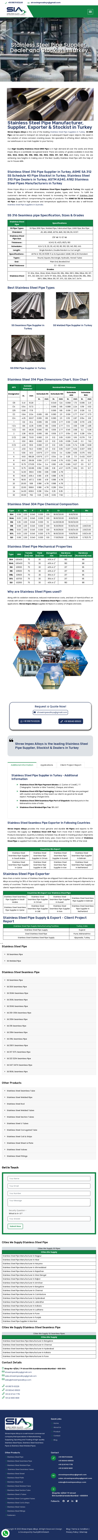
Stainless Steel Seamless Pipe (19, 1461)
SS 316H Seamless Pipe (17, 1032)
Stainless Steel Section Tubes (20, 1117)
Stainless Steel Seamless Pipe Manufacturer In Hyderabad (28, 1348)
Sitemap (83, 1532)
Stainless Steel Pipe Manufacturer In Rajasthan (23, 1271)
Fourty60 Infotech (41, 1532)
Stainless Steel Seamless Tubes (20, 1469)
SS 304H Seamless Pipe (17, 993)
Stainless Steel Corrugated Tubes (20, 1498)
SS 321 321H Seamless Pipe (19, 1058)
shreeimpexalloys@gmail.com (45, 2)
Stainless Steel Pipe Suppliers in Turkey (67, 132)
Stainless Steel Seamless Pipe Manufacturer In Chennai (27, 1345)
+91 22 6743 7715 (12, 1394)
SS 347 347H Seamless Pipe (19, 1065)
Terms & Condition (80, 1529)
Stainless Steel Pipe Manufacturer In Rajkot (21, 1279)
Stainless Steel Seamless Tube (21, 1091)
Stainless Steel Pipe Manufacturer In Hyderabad (24, 1298)
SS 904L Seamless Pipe (17, 1071)
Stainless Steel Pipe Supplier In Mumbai (20, 1321)
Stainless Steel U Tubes (17, 1123)
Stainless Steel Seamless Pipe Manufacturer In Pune (26, 1356)
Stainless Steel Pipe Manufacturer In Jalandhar (23, 1302)
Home (55, 1423)
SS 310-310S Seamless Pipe (19, 1013)
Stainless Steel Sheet (15, 1473)
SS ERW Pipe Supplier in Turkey (28, 368)
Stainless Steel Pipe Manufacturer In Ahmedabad (24, 1267)
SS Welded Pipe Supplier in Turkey (72, 325)
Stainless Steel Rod (15, 1104)
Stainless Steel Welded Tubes (20, 1110)
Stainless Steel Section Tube (18, 1490)
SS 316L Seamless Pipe (17, 1039)
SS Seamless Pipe (15, 954)
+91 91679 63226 (15, 2)
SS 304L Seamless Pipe (17, 999)
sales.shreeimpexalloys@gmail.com (21, 1376)
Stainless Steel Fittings (17, 1156)
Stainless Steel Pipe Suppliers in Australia (25, 204)
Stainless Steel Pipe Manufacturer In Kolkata (22, 1306)
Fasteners (10, 1515)
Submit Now (15, 1226)
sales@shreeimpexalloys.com (18, 1380)
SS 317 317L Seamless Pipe (18, 1052)
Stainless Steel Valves (17, 1149)
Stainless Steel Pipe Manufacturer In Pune (21, 1313)
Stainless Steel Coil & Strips (19, 1136)
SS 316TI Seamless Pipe (17, 1045)
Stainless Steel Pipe (14, 1457)
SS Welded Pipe (14, 961)
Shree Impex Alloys (29, 1529)
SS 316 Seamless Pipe (16, 1026)
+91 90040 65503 (70, 721)
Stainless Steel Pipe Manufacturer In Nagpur (22, 1256)
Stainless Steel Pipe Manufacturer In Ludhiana (23, 1309)
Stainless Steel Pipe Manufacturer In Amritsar (23, 1283)
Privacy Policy (72, 1532)
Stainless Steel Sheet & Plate (20, 1143)
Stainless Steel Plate (15, 1477)
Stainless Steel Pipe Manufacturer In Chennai (23, 1290)
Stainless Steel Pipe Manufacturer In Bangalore (23, 1286)
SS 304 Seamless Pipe (17, 986)
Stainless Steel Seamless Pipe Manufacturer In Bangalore (28, 1341)
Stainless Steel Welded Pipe (19, 1097)
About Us (56, 1427)
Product (56, 1431)
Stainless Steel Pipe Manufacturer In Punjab (22, 1317)
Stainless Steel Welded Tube (18, 1486)
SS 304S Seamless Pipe (17, 1006)
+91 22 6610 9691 (12, 1398)
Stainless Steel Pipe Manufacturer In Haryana (22, 1263)
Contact (56, 1435)
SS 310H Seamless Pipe (17, 1019)
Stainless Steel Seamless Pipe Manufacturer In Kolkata (27, 1352)
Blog (54, 1440)
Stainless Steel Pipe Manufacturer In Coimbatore (24, 1294)
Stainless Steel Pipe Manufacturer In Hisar (21, 1259)
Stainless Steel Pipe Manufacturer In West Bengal (24, 1275)
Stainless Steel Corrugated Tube (22, 1130)
